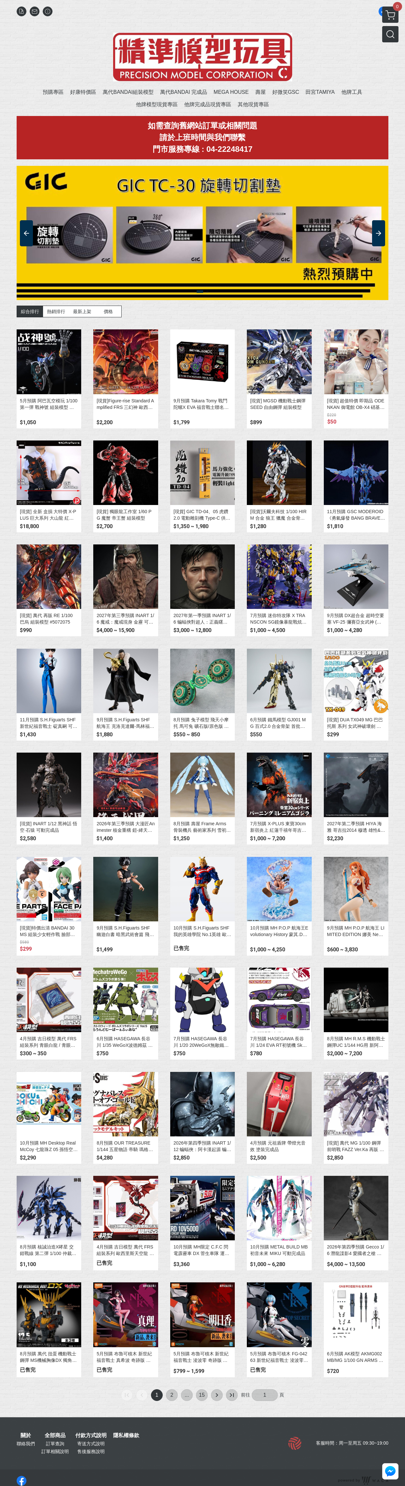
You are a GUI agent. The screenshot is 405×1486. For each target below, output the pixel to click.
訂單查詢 (55, 1443)
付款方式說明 (91, 1435)
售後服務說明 (91, 1451)
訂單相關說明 (55, 1451)
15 (202, 1395)
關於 (26, 1435)
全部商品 (55, 1435)
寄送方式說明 (91, 1443)
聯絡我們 (26, 1443)
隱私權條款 (126, 1435)
